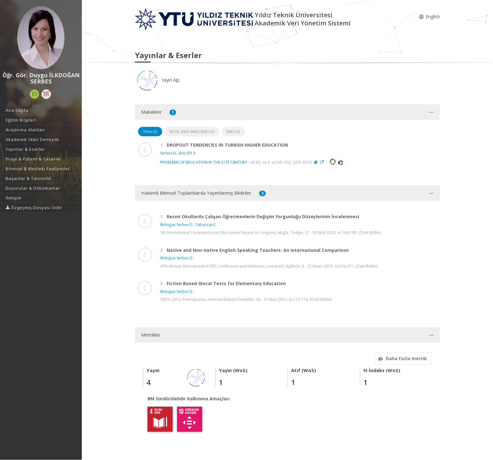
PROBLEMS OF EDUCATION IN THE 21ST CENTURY (203, 162)
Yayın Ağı (157, 80)
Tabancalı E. (205, 224)
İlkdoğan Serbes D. (176, 224)
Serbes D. (168, 153)
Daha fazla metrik (402, 358)
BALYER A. (188, 153)
